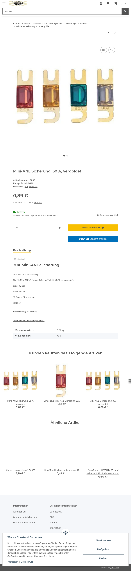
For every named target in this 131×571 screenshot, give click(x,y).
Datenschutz (27, 562)
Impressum (12, 562)
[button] (100, 3)
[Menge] (38, 227)
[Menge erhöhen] (59, 227)
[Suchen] (125, 11)
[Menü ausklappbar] (3, 2)
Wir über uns (20, 511)
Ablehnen (103, 558)
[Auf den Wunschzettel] (111, 50)
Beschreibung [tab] (22, 250)
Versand (38, 202)
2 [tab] (67, 156)
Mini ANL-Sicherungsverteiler (61, 280)
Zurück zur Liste (22, 23)
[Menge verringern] (16, 227)
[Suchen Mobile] (62, 11)
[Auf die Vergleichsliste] (103, 50)
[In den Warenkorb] (15, 42)
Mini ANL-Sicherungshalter (32, 280)
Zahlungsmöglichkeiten (25, 517)
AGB (52, 517)
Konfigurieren (103, 549)
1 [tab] (64, 156)
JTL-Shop (115, 567)
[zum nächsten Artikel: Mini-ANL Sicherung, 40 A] (115, 32)
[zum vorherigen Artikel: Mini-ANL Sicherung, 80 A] (109, 32)
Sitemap (54, 522)
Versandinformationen (24, 522)
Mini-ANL (29, 183)
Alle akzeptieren (103, 540)
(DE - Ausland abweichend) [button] (46, 215)
